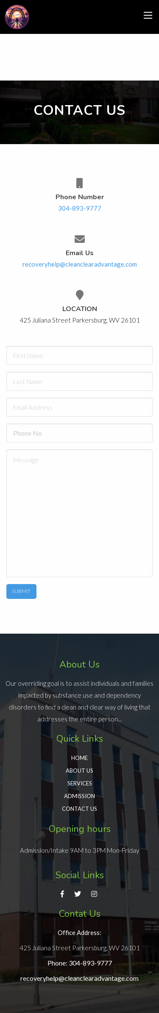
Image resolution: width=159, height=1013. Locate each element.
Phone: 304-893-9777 (79, 963)
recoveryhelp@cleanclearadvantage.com (79, 264)
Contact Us (79, 808)
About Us (79, 770)
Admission (79, 796)
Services (79, 783)
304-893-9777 (79, 208)
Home (79, 757)
